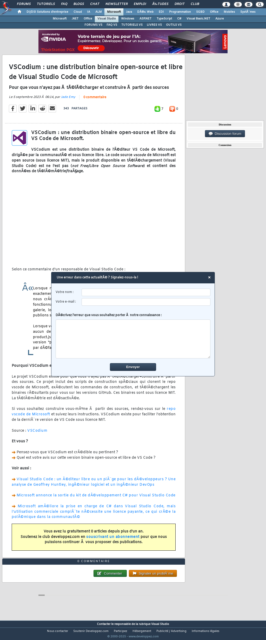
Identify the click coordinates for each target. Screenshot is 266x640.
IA (88, 12)
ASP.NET (145, 19)
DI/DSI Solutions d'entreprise (47, 12)
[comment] (133, 338)
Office (214, 12)
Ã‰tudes (160, 4)
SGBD (200, 12)
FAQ (64, 4)
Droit (179, 4)
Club (195, 4)
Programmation (180, 12)
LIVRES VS (154, 25)
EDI (161, 12)
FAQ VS (112, 25)
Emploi (140, 4)
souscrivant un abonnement (112, 540)
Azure (219, 19)
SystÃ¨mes (248, 12)
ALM (98, 12)
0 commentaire (94, 100)
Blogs (78, 4)
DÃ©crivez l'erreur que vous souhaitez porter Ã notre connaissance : (133, 335)
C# (179, 19)
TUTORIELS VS (132, 25)
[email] (146, 302)
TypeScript (164, 19)
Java (129, 12)
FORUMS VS (93, 25)
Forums (23, 4)
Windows (127, 19)
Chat (95, 4)
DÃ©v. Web (145, 12)
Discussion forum (225, 134)
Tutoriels (45, 4)
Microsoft (114, 12)
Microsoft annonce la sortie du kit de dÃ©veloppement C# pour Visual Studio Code (96, 498)
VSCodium (37, 433)
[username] (146, 292)
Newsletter (116, 4)
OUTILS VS (174, 25)
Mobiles (229, 12)
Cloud (78, 12)
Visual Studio (106, 19)
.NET (75, 19)
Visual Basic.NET (198, 19)
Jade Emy (68, 100)
